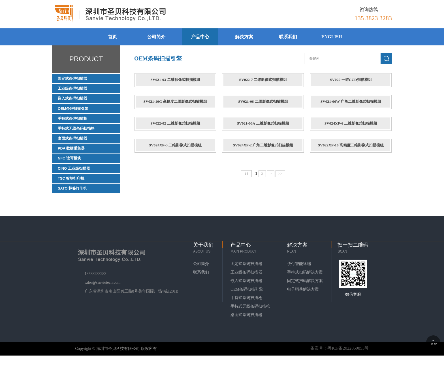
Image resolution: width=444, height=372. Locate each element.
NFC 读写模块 (72, 169)
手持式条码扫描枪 (76, 124)
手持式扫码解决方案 (305, 289)
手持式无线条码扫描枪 (80, 135)
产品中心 (200, 36)
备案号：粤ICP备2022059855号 (338, 364)
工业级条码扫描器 (76, 90)
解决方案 (244, 36)
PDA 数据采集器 (74, 158)
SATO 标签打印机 (76, 203)
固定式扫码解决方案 (305, 297)
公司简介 (156, 36)
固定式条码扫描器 (76, 79)
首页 (112, 36)
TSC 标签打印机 (74, 192)
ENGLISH (331, 36)
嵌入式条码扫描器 (76, 101)
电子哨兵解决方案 (303, 306)
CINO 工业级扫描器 (77, 181)
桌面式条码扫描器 (76, 147)
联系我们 (288, 36)
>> (281, 177)
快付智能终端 (299, 280)
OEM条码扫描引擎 (76, 113)
